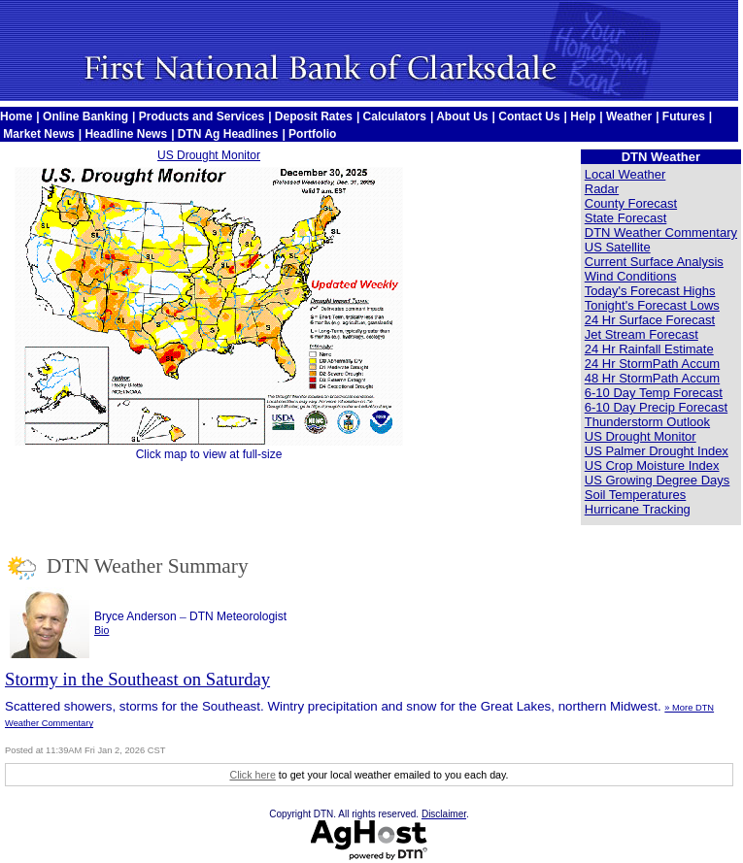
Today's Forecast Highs (650, 290)
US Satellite (618, 247)
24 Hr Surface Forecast (650, 320)
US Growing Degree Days (657, 480)
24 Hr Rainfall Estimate (649, 349)
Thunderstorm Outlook (647, 422)
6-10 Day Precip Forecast (656, 407)
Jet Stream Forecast (641, 334)
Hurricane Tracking (638, 509)
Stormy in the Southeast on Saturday (137, 679)
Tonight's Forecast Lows (652, 305)
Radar (602, 189)
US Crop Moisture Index (652, 465)
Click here (252, 774)
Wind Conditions (631, 276)
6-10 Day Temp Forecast (654, 392)
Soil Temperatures (636, 494)
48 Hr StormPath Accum (652, 378)
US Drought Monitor (208, 155)
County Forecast (631, 203)
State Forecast (626, 218)
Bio (101, 630)
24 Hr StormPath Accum (652, 363)
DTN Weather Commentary (661, 232)
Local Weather (625, 174)
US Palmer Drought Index (656, 451)
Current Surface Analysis (654, 261)
